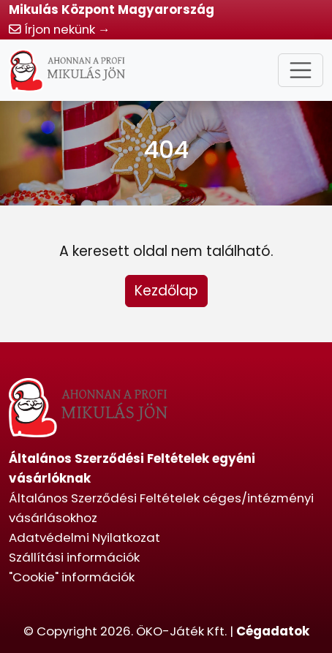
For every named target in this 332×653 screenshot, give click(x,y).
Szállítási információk (74, 557)
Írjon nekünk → (59, 29)
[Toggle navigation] (300, 70)
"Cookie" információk (72, 577)
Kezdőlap (166, 291)
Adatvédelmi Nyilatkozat (84, 537)
